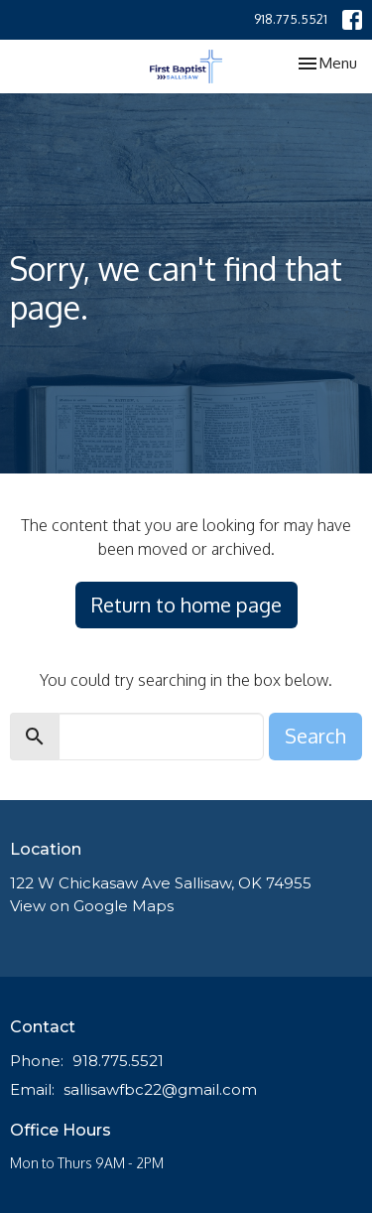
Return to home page (186, 604)
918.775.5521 (290, 19)
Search (315, 735)
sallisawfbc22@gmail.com (160, 1089)
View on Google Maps (92, 905)
